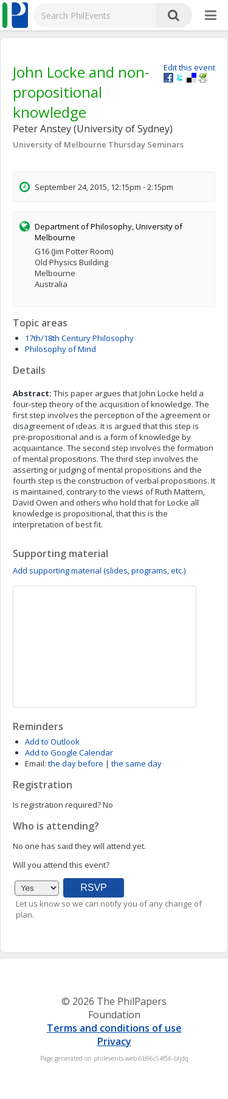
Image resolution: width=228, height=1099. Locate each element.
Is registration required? (57, 804)
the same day (136, 763)
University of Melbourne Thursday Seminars (98, 144)
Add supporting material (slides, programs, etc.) (99, 570)
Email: (35, 763)
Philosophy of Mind (60, 348)
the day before (75, 763)
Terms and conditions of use (114, 1028)
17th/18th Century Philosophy (79, 338)
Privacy (114, 1041)
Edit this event (189, 67)
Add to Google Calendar (69, 752)
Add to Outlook (52, 741)
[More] (210, 15)
